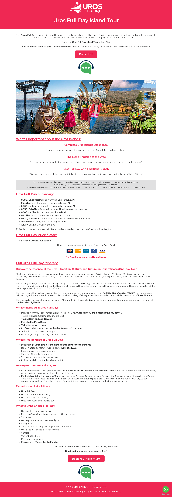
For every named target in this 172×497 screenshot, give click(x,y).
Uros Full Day (28, 391)
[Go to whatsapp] (166, 489)
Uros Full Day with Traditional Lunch (86, 169)
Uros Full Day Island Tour (86, 20)
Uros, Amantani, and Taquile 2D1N (38, 401)
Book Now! (86, 54)
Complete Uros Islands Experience (86, 144)
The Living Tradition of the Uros (86, 156)
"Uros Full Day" (28, 35)
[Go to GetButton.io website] (166, 494)
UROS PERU (80, 487)
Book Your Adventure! (86, 458)
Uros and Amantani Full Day (35, 394)
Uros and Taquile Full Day (34, 397)
